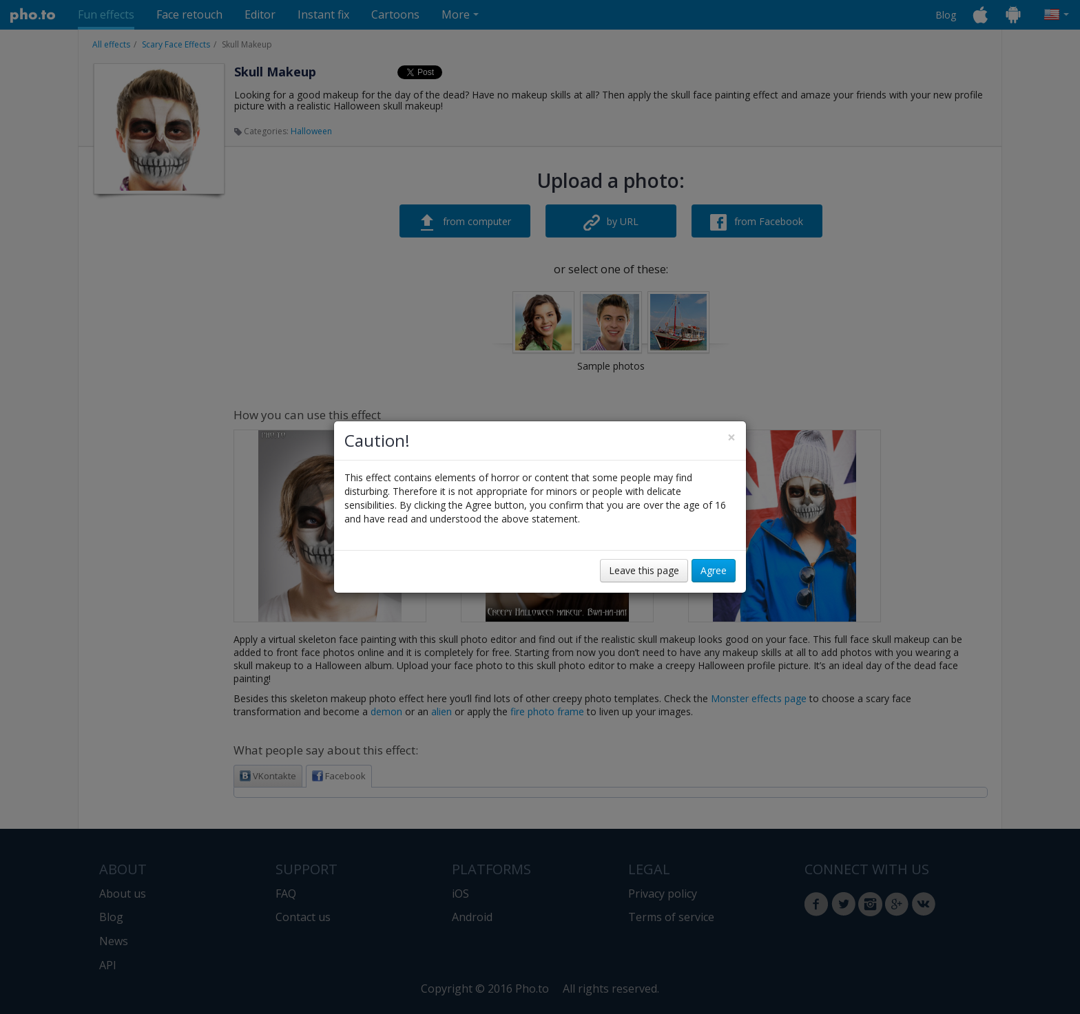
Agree (713, 570)
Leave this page (644, 570)
